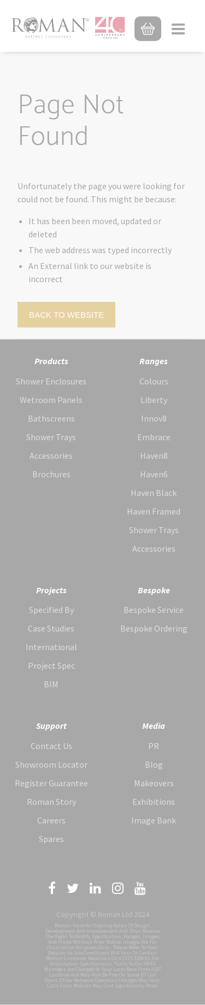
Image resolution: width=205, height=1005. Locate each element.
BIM (51, 684)
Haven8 (154, 455)
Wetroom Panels (51, 399)
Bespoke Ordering (154, 628)
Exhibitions (153, 801)
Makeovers (154, 783)
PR (153, 745)
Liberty (153, 399)
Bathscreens (51, 418)
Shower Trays (51, 436)
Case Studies (51, 628)
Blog (154, 764)
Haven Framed (153, 511)
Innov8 (154, 418)
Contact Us (51, 745)
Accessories (51, 455)
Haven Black (154, 492)
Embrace (154, 436)
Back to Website (66, 314)
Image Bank (153, 820)
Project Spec (51, 665)
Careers (51, 820)
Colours (153, 381)
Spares (51, 838)
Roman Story (51, 801)
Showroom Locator (51, 764)
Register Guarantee (51, 783)
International (51, 646)
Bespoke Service (154, 609)
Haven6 (154, 474)
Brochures (51, 474)
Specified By (51, 609)
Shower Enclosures (51, 381)
